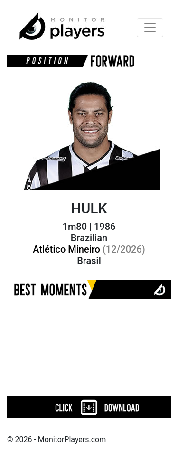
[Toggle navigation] (150, 27)
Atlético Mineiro (89, 249)
